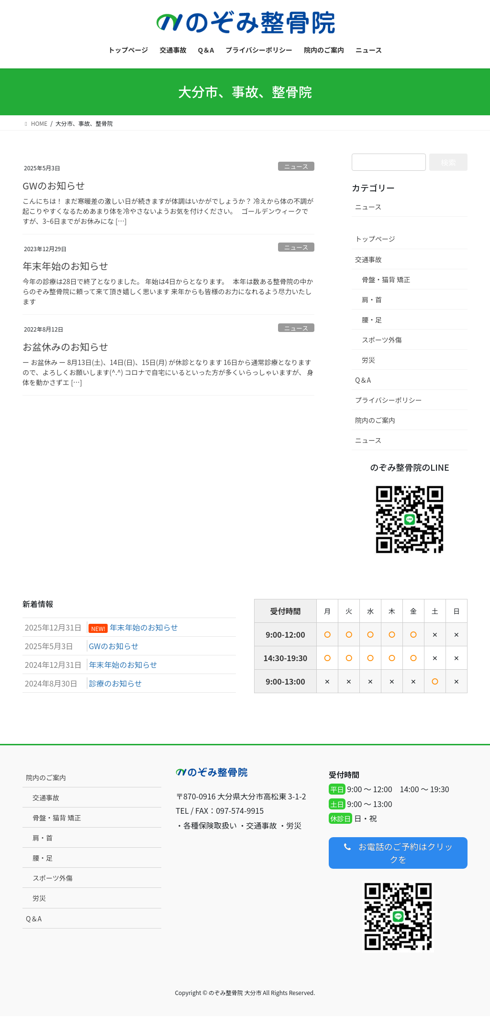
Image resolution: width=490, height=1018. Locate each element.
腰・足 (372, 319)
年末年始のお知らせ (65, 266)
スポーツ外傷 (382, 339)
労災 (368, 360)
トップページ (375, 238)
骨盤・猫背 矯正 (386, 279)
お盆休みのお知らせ (65, 347)
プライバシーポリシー (388, 400)
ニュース (296, 166)
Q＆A (363, 380)
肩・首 (372, 299)
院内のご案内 (375, 420)
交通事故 (368, 259)
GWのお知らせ (53, 185)
